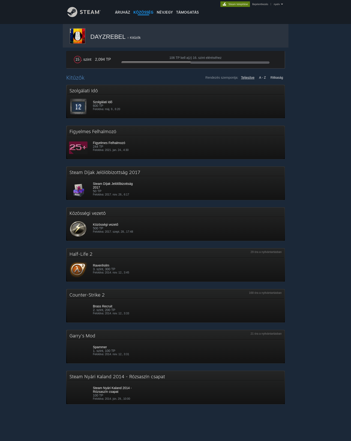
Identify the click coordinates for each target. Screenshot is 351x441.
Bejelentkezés (260, 4)
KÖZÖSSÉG (143, 12)
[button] (175, 101)
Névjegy (165, 12)
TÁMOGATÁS (187, 12)
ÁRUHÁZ (122, 12)
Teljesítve (247, 77)
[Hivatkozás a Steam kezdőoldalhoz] (87, 16)
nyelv (277, 4)
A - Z (262, 77)
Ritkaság (276, 77)
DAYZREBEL (108, 36)
